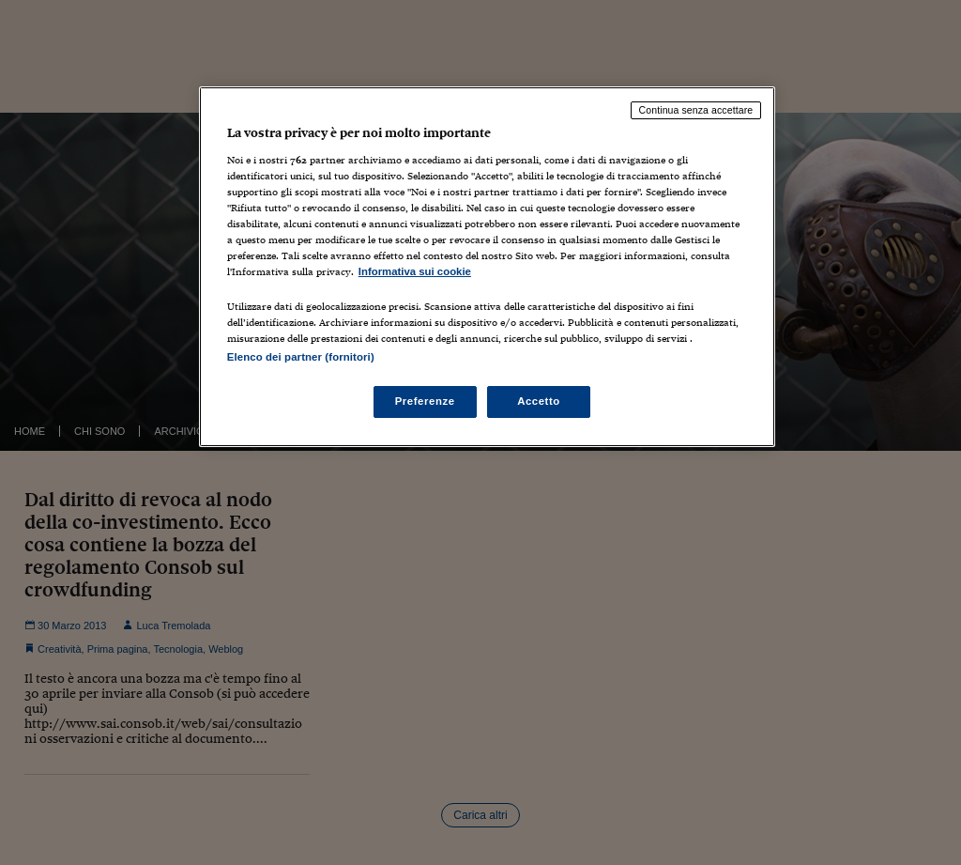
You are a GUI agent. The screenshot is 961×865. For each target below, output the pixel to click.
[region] (487, 266)
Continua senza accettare (696, 110)
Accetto (538, 401)
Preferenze (425, 401)
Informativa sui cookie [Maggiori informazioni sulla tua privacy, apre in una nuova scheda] (414, 271)
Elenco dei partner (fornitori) (300, 357)
